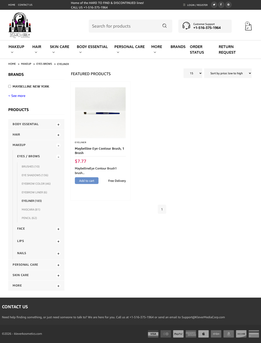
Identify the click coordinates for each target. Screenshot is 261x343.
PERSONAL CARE (129, 49)
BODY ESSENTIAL (92, 49)
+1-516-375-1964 (207, 27)
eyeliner (63, 64)
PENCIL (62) (29, 218)
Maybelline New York (31, 86)
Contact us (25, 4)
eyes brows (44, 63)
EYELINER (80, 142)
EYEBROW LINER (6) (34, 192)
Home (11, 4)
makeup (26, 63)
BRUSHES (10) (30, 166)
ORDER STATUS (197, 49)
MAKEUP (16, 49)
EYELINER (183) (32, 200)
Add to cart (86, 180)
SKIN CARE (59, 49)
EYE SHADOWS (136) (35, 175)
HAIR (36, 49)
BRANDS (178, 46)
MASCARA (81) (31, 209)
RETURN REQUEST (227, 49)
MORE (156, 49)
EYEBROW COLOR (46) (36, 183)
